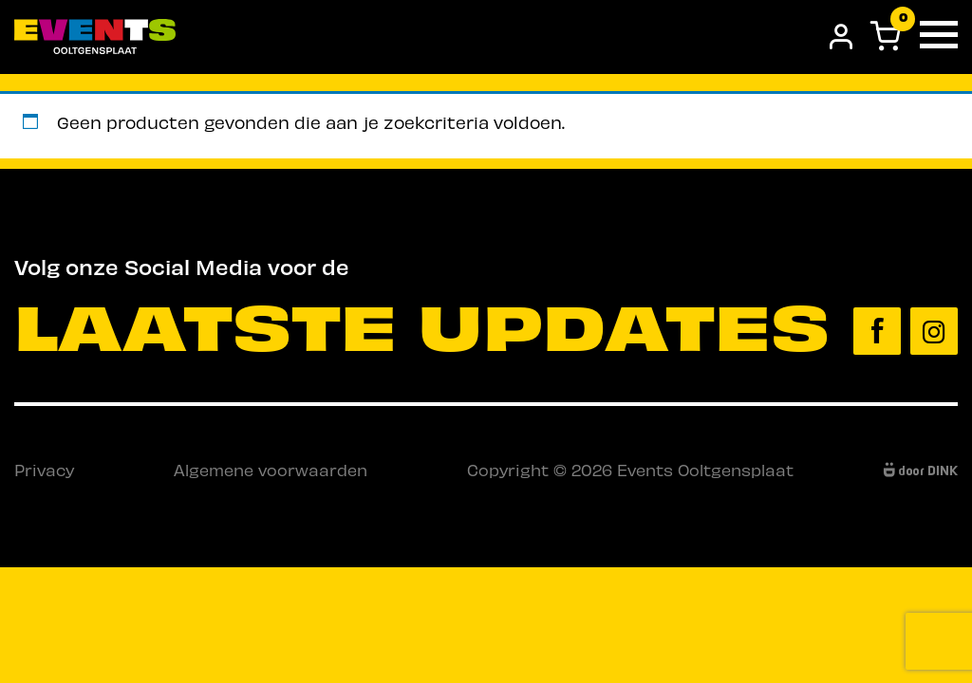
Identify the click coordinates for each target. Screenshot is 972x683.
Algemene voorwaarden (270, 469)
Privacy (44, 469)
